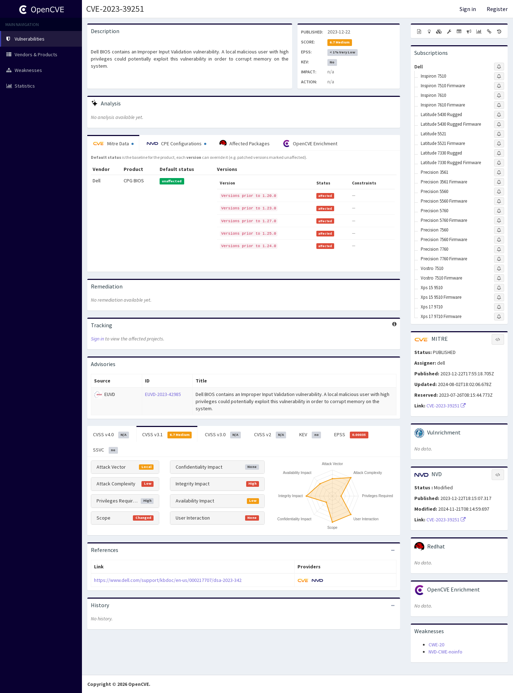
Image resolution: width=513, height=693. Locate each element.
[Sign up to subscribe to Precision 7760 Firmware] (499, 259)
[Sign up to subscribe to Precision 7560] (499, 230)
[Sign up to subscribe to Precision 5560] (499, 192)
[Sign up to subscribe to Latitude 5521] (499, 134)
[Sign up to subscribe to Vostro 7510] (499, 268)
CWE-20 (436, 644)
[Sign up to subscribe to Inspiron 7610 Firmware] (499, 105)
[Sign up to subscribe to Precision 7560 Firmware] (499, 240)
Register (497, 8)
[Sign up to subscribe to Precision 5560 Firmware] (499, 201)
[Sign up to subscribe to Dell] (499, 67)
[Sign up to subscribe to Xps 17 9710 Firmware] (499, 317)
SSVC (105, 450)
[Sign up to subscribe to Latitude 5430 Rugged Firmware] (499, 124)
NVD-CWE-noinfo (445, 651)
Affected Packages (244, 143)
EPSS (351, 434)
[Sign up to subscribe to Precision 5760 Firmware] (499, 220)
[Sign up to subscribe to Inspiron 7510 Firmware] (499, 86)
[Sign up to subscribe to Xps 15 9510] (499, 288)
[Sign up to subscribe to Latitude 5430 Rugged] (499, 115)
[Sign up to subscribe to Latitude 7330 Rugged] (499, 153)
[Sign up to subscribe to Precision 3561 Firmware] (499, 182)
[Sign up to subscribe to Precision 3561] (499, 172)
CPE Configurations (176, 143)
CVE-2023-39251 (115, 8)
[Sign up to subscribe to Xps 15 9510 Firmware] (499, 297)
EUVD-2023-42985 (163, 394)
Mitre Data (113, 143)
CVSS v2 (270, 434)
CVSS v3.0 (223, 434)
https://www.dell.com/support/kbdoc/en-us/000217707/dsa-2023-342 (168, 580)
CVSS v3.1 (167, 434)
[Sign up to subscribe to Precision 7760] (499, 249)
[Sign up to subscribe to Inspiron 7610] (499, 95)
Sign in (468, 8)
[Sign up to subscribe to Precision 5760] (499, 211)
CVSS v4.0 (111, 434)
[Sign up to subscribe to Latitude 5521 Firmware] (499, 143)
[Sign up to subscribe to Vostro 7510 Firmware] (499, 278)
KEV (310, 434)
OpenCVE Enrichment (310, 143)
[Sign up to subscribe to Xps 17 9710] (499, 307)
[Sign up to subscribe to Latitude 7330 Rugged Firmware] (499, 163)
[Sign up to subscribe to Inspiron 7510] (499, 76)
